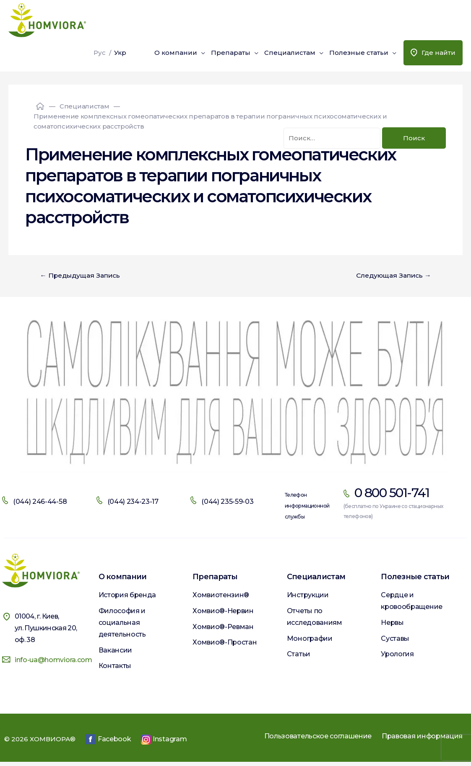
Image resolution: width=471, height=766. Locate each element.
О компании (175, 53)
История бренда (127, 595)
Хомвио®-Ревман (223, 629)
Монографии (310, 641)
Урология (397, 657)
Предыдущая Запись (81, 275)
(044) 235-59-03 (227, 502)
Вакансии (115, 652)
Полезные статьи (358, 53)
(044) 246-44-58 (40, 502)
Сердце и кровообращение (411, 601)
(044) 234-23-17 (133, 502)
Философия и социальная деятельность (122, 624)
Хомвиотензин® (221, 595)
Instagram (164, 744)
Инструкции (308, 595)
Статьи (298, 657)
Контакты (115, 669)
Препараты (230, 53)
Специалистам (289, 53)
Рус (100, 53)
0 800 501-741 (391, 493)
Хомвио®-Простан (225, 646)
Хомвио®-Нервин (223, 612)
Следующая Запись (392, 275)
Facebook (108, 743)
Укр (120, 53)
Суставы (395, 641)
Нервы (392, 624)
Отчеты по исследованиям (314, 618)
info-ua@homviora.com (53, 660)
